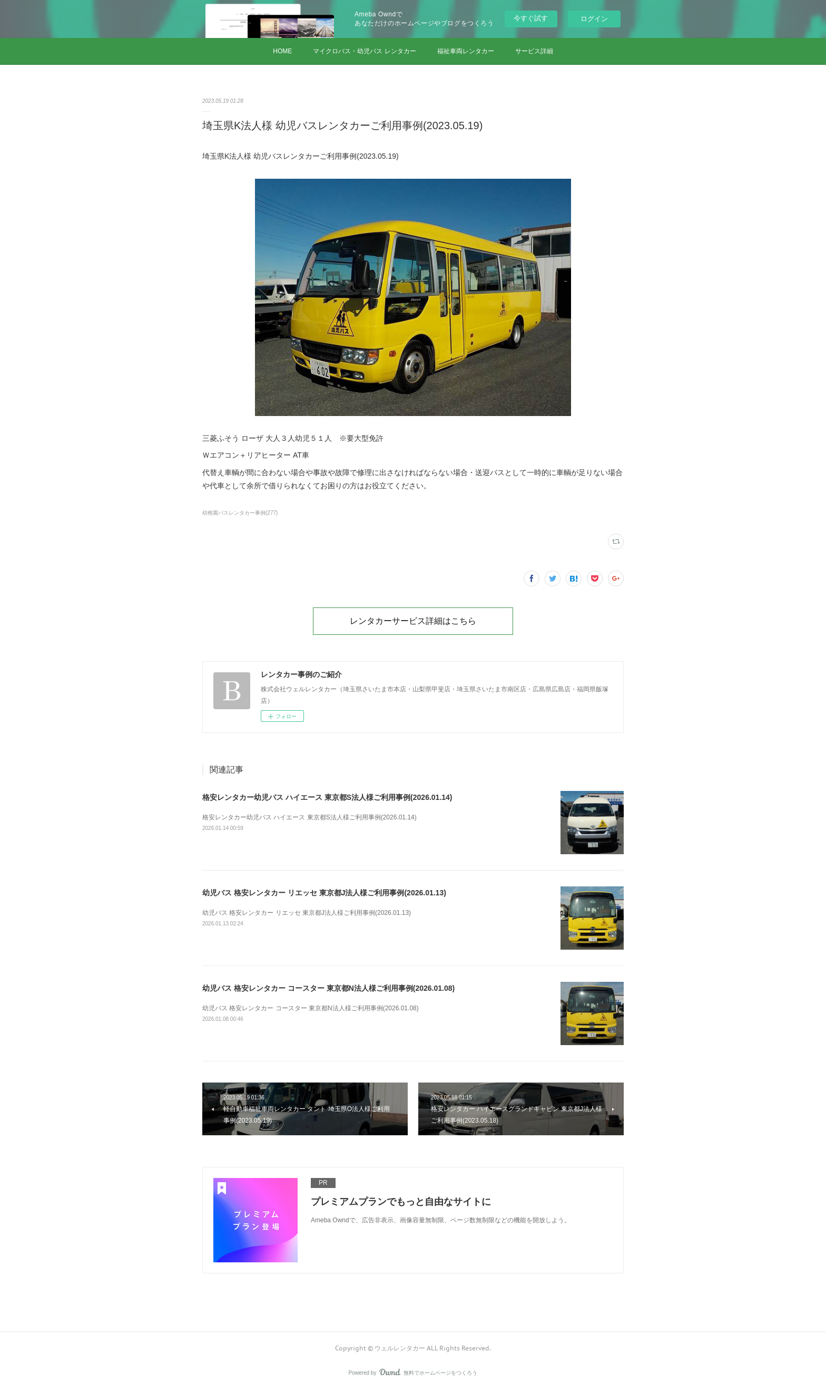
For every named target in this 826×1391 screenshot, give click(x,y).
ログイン (594, 19)
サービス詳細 (534, 51)
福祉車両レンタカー (465, 51)
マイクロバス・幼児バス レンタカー (364, 51)
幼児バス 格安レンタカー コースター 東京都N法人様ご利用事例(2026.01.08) (328, 988)
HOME (282, 51)
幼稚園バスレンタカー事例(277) (240, 513)
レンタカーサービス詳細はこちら (413, 620)
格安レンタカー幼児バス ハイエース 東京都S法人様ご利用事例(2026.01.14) (327, 797)
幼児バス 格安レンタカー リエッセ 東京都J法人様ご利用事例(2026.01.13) (324, 892)
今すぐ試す (531, 18)
